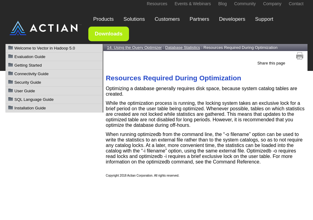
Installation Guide (30, 108)
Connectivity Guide (31, 74)
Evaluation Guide (30, 56)
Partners (199, 19)
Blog (222, 3)
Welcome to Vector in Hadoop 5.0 (44, 48)
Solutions (134, 19)
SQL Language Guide (33, 99)
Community (245, 3)
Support (264, 19)
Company (272, 3)
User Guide (24, 91)
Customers (167, 19)
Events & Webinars (193, 3)
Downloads (109, 34)
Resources (157, 3)
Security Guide (27, 82)
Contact (296, 3)
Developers (232, 19)
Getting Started (28, 65)
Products (103, 19)
